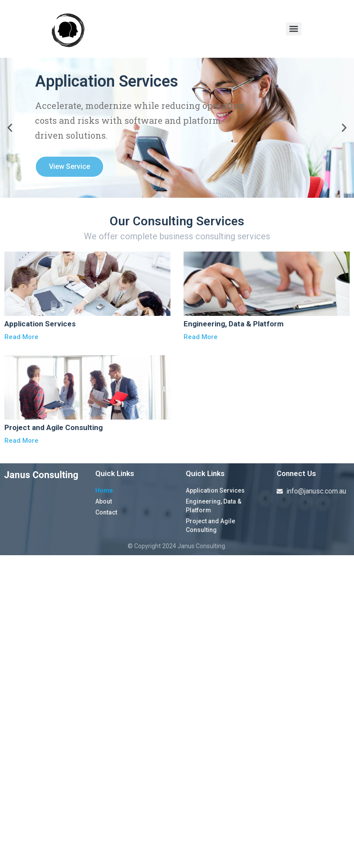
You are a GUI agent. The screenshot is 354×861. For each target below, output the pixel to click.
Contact (106, 512)
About (103, 501)
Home (104, 490)
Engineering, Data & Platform (213, 506)
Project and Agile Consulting (210, 525)
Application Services (215, 490)
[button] (9, 127)
